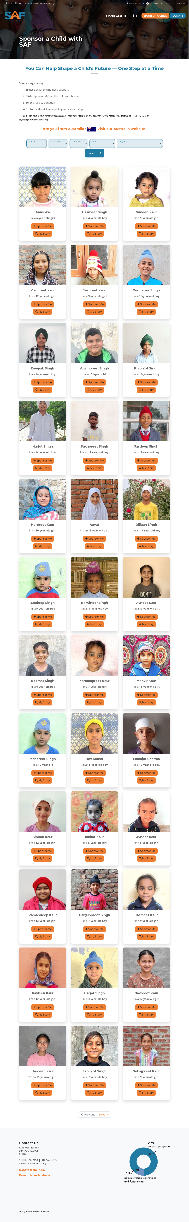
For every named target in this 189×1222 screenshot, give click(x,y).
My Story (42, 233)
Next (104, 1114)
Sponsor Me (42, 226)
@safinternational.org (37, 119)
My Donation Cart (137, 3)
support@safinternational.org (39, 3)
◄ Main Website (115, 16)
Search (94, 153)
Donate (177, 16)
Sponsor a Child (155, 16)
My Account (161, 3)
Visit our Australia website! (121, 129)
